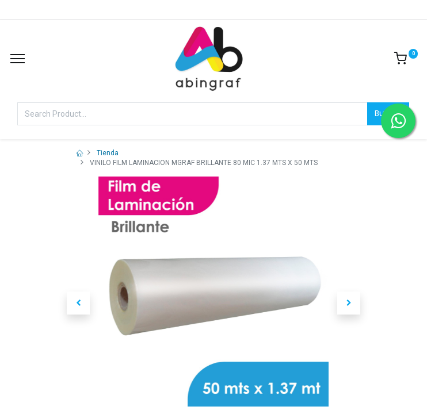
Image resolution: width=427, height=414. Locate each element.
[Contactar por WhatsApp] (398, 120)
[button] (78, 303)
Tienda (108, 153)
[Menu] (17, 58)
